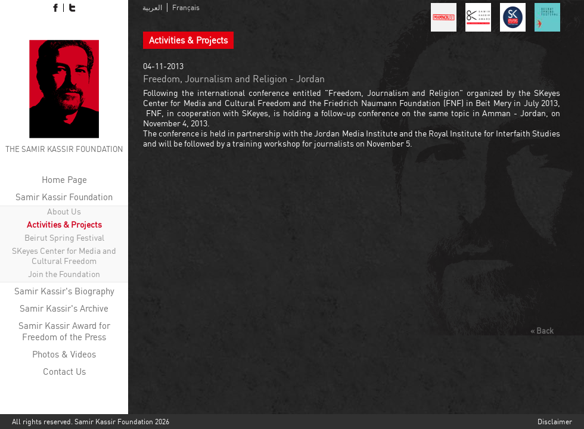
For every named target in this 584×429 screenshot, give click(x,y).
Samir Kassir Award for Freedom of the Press (64, 331)
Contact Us (64, 371)
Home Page (64, 179)
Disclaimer (555, 421)
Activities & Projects (64, 224)
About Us (64, 211)
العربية (152, 7)
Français (186, 7)
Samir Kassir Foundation (64, 197)
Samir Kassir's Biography (64, 291)
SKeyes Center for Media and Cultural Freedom (64, 255)
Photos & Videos (64, 354)
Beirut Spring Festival (64, 237)
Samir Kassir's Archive (64, 308)
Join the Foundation (64, 274)
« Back (542, 330)
